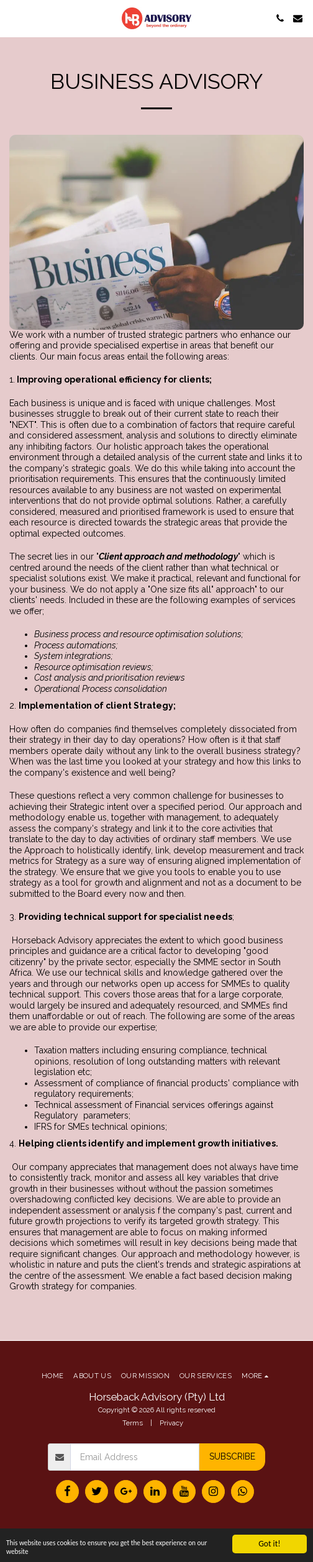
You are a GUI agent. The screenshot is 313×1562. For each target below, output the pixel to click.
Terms (132, 1423)
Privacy (171, 1423)
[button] (13, 18)
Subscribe (232, 1456)
